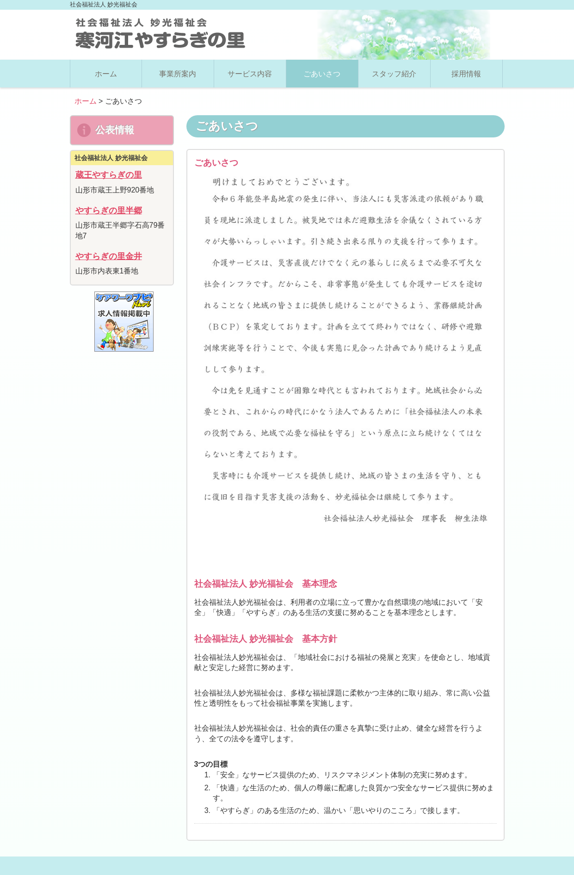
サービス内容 (250, 74)
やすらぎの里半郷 (108, 210)
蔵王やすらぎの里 (108, 175)
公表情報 (105, 130)
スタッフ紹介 (394, 74)
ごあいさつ (321, 74)
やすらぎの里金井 (108, 256)
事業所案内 (177, 74)
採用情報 (466, 74)
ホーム (106, 74)
